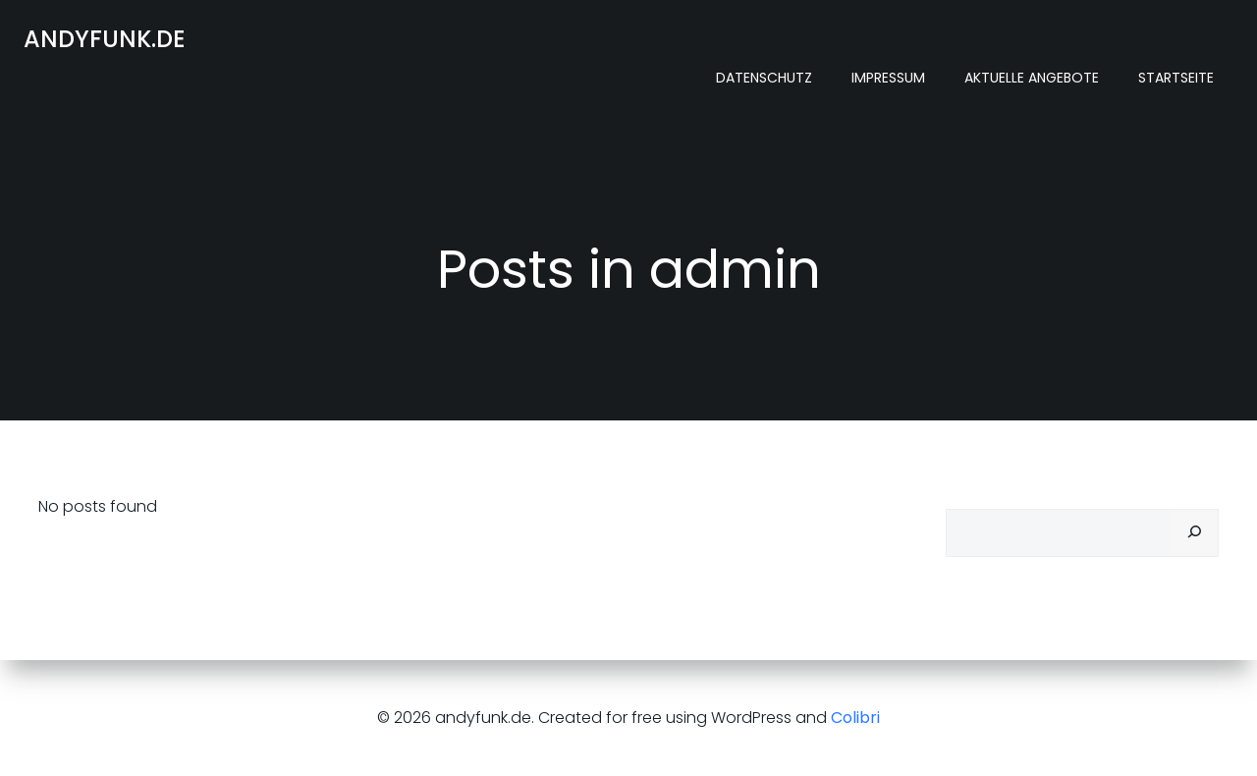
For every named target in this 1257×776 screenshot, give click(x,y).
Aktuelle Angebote (1031, 77)
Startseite (1176, 77)
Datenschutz (764, 77)
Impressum (888, 77)
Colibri (855, 717)
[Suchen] (1194, 533)
